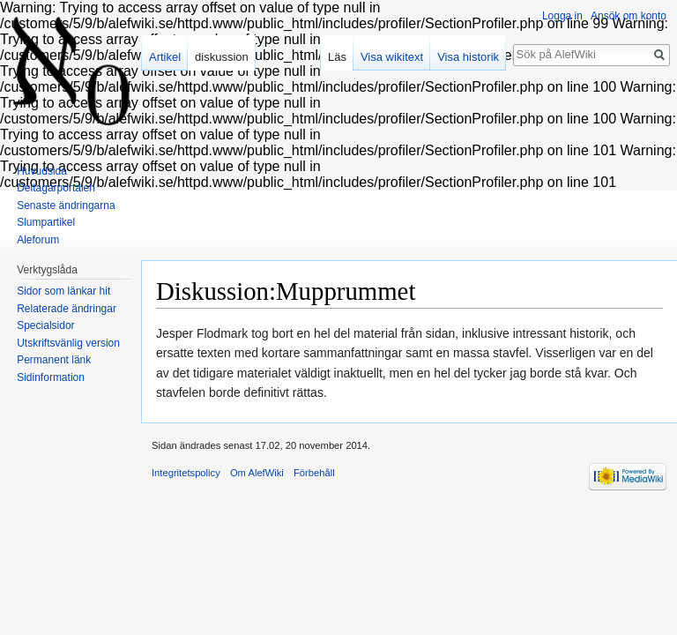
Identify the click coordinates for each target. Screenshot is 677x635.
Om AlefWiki (257, 472)
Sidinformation (51, 377)
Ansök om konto (628, 16)
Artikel (165, 57)
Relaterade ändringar (66, 309)
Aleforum (38, 240)
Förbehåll (314, 472)
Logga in (562, 16)
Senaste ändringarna (66, 205)
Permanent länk (54, 360)
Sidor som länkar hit (63, 291)
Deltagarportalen (56, 188)
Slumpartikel (46, 222)
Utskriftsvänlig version (68, 343)
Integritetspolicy (186, 472)
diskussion (222, 57)
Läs (337, 57)
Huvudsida (42, 171)
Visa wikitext (392, 57)
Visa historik (468, 57)
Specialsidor (45, 325)
